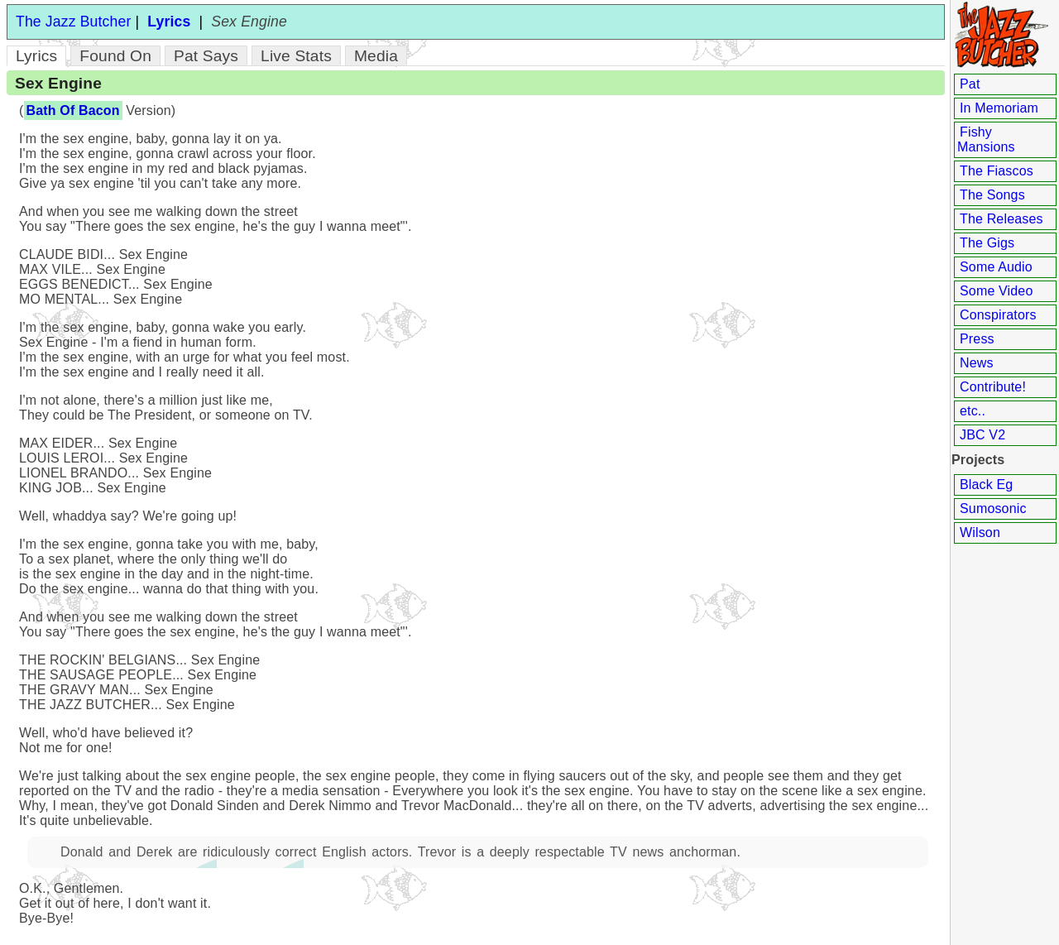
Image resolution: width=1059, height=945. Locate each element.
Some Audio (996, 267)
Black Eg (986, 484)
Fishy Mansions (986, 139)
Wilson (980, 532)
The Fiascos (996, 171)
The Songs (992, 195)
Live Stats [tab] (296, 56)
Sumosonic (993, 508)
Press (977, 339)
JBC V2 (982, 435)
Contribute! (993, 387)
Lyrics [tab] (36, 56)
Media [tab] (376, 56)
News (977, 363)
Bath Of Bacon (73, 110)
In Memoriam (999, 108)
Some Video (996, 291)
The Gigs (987, 243)
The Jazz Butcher (73, 21)
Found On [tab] (115, 56)
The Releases (1001, 219)
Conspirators (998, 315)
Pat (970, 84)
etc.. (972, 411)
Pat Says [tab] (206, 56)
